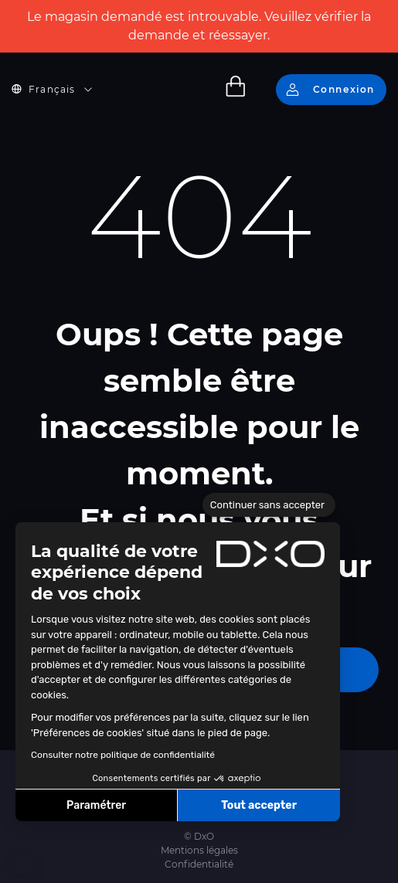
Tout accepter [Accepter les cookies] (259, 805)
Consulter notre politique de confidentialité (123, 754)
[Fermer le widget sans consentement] (268, 505)
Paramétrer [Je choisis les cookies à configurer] (96, 805)
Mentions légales (199, 850)
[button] (23, 866)
